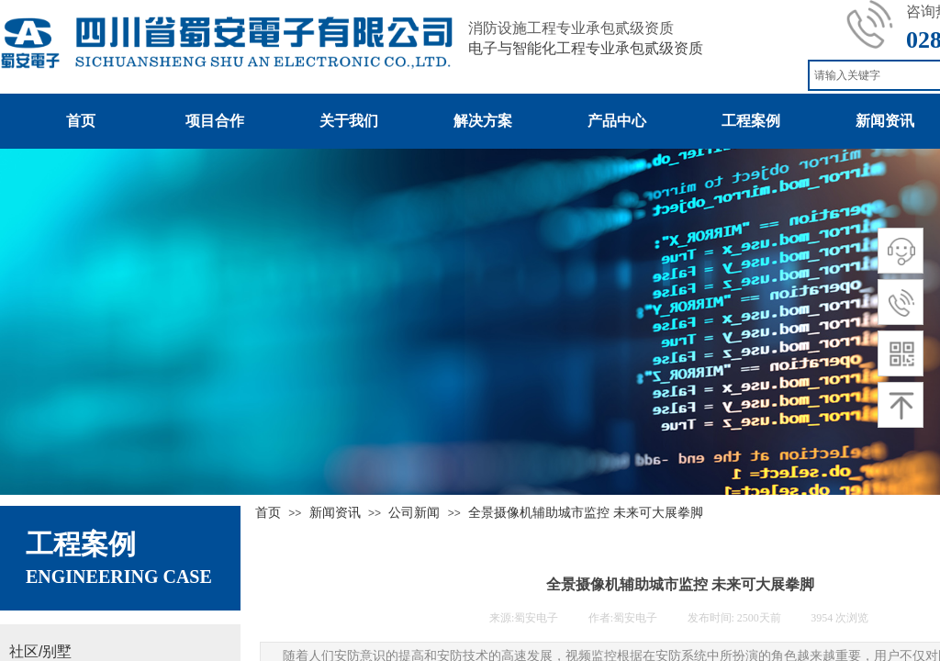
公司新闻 (414, 513)
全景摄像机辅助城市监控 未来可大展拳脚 (585, 513)
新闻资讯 (335, 513)
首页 (268, 513)
